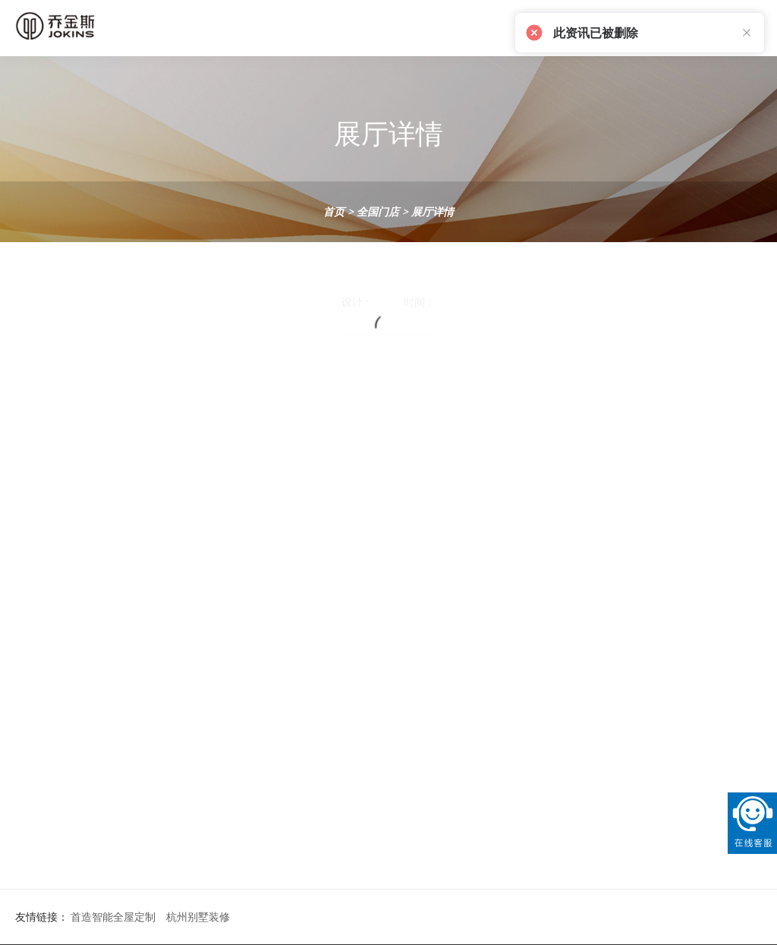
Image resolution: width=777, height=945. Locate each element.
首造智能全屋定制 (113, 916)
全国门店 (378, 211)
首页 (333, 211)
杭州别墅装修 (198, 916)
